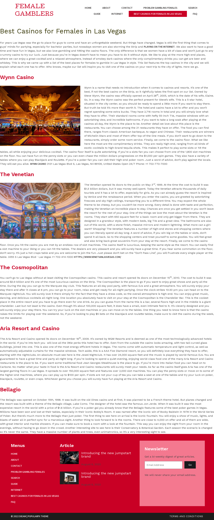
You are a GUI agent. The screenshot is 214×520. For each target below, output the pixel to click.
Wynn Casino (38, 164)
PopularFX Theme (38, 516)
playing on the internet (159, 46)
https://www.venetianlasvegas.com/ (97, 257)
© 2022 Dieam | (19, 516)
